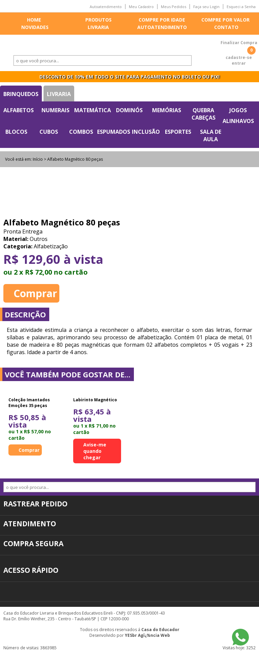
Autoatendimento (106, 6)
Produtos (98, 20)
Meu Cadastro (141, 6)
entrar (239, 63)
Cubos (48, 131)
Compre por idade (162, 20)
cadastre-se (239, 57)
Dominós (129, 110)
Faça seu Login (206, 6)
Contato (226, 27)
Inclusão (146, 131)
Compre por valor (225, 20)
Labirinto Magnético (95, 400)
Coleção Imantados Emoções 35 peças (29, 402)
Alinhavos (238, 121)
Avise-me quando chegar (94, 451)
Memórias (166, 110)
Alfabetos (18, 110)
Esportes (178, 131)
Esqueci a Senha (241, 6)
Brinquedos (20, 94)
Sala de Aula (210, 135)
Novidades (35, 27)
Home (34, 20)
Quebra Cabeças (203, 113)
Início (38, 159)
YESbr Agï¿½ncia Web (147, 635)
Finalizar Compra (239, 42)
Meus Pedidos (173, 6)
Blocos (16, 131)
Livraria (98, 27)
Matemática (92, 110)
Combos (81, 131)
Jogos (238, 110)
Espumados (113, 131)
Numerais (55, 110)
